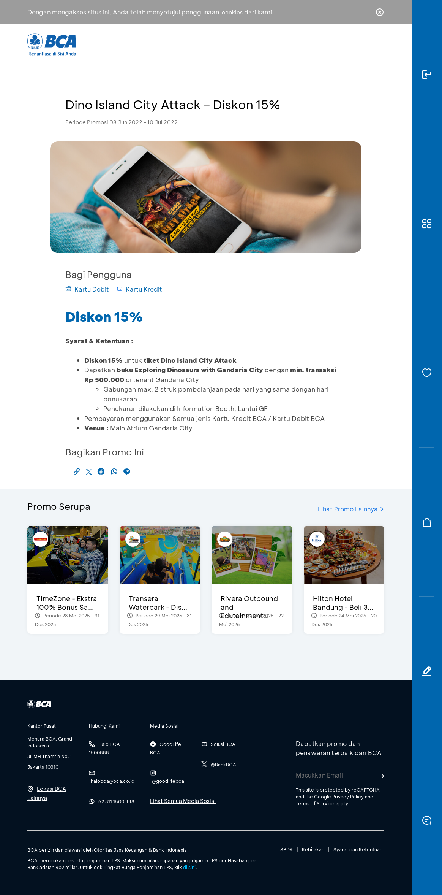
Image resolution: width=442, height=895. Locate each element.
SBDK (286, 849)
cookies (232, 12)
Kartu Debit (87, 289)
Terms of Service (315, 803)
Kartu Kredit (139, 289)
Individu (158, 44)
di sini (189, 867)
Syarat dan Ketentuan (357, 849)
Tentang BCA (240, 44)
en (377, 44)
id (364, 44)
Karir (284, 44)
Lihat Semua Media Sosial (183, 801)
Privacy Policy (348, 796)
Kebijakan (313, 849)
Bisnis (195, 44)
